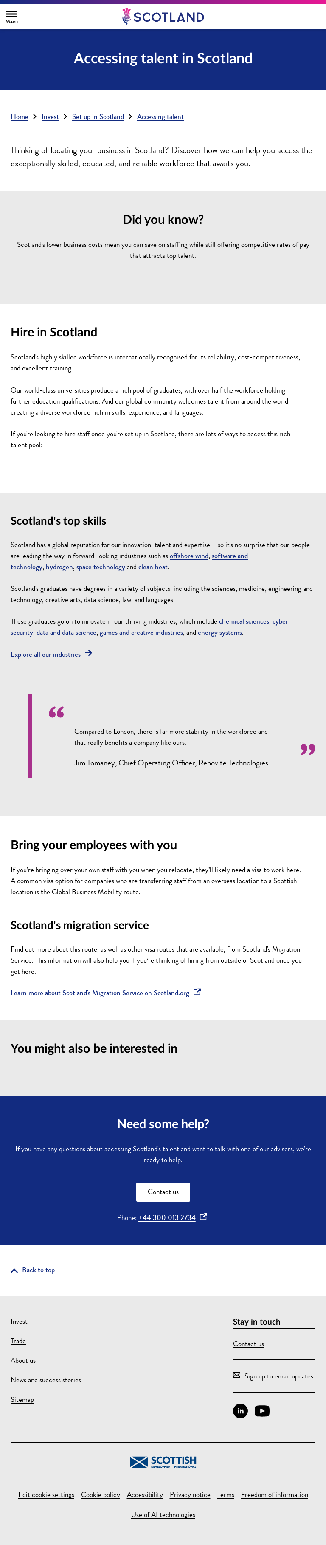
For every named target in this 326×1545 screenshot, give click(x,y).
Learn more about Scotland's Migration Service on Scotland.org (106, 993)
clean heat (153, 567)
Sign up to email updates (273, 1376)
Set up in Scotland (98, 116)
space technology (100, 567)
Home (19, 116)
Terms (225, 1494)
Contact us (163, 1191)
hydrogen (59, 567)
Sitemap (22, 1399)
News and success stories (46, 1380)
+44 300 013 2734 (172, 1217)
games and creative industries (141, 632)
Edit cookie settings (46, 1494)
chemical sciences (244, 621)
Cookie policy (100, 1494)
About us (23, 1360)
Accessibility (145, 1494)
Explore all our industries (51, 654)
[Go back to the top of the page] (33, 1270)
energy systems (220, 632)
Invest (50, 116)
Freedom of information (274, 1494)
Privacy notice (190, 1494)
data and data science (66, 632)
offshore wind (189, 556)
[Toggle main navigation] (11, 16)
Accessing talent (160, 116)
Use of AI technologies (163, 1514)
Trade (18, 1341)
